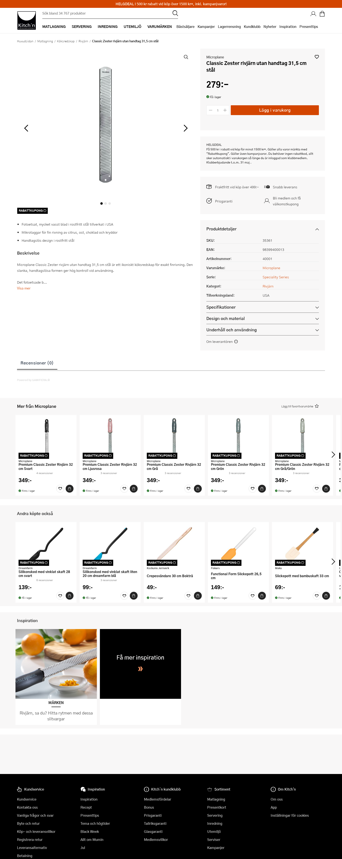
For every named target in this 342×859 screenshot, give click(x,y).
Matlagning (45, 41)
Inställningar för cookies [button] (290, 815)
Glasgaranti (153, 831)
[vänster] (26, 128)
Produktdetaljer (221, 229)
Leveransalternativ (32, 847)
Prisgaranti (224, 201)
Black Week (89, 831)
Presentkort (216, 807)
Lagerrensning (229, 26)
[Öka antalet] (225, 110)
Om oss (277, 799)
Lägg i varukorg (275, 110)
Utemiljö (214, 831)
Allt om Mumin (91, 839)
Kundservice (26, 799)
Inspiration (287, 26)
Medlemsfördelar (157, 799)
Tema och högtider (95, 823)
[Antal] (218, 110)
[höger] (185, 128)
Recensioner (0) (37, 363)
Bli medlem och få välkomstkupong (287, 201)
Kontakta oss (27, 807)
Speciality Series (276, 276)
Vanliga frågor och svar (35, 815)
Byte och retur (28, 823)
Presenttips (308, 26)
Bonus (149, 807)
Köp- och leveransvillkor (36, 831)
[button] (317, 57)
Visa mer (24, 288)
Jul (82, 847)
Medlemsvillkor (156, 839)
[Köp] (70, 489)
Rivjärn (83, 41)
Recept (86, 807)
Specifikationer (221, 307)
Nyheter (269, 26)
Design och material (225, 318)
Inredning (214, 823)
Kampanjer (206, 26)
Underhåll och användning (231, 330)
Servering (214, 815)
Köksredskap (66, 41)
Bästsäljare (185, 26)
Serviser (213, 839)
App (274, 807)
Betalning (24, 855)
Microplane (215, 57)
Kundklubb (252, 26)
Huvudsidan (25, 41)
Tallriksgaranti (155, 823)
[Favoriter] (60, 489)
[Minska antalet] (211, 110)
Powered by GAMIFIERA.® (33, 380)
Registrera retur (30, 839)
